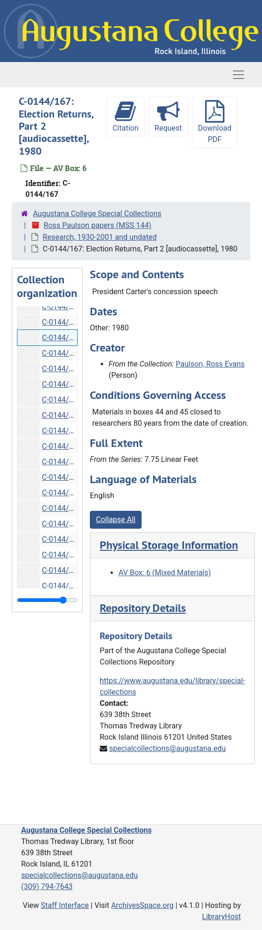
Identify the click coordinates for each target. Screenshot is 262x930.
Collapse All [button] (115, 519)
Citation (125, 116)
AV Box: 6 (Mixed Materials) (165, 572)
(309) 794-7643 (46, 886)
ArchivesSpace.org (142, 905)
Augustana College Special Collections (97, 213)
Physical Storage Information (169, 545)
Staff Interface (65, 905)
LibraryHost (221, 916)
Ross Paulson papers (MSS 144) (97, 225)
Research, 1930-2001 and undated (100, 237)
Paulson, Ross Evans (210, 363)
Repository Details (143, 608)
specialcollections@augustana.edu (167, 748)
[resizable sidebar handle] (47, 600)
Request (168, 116)
